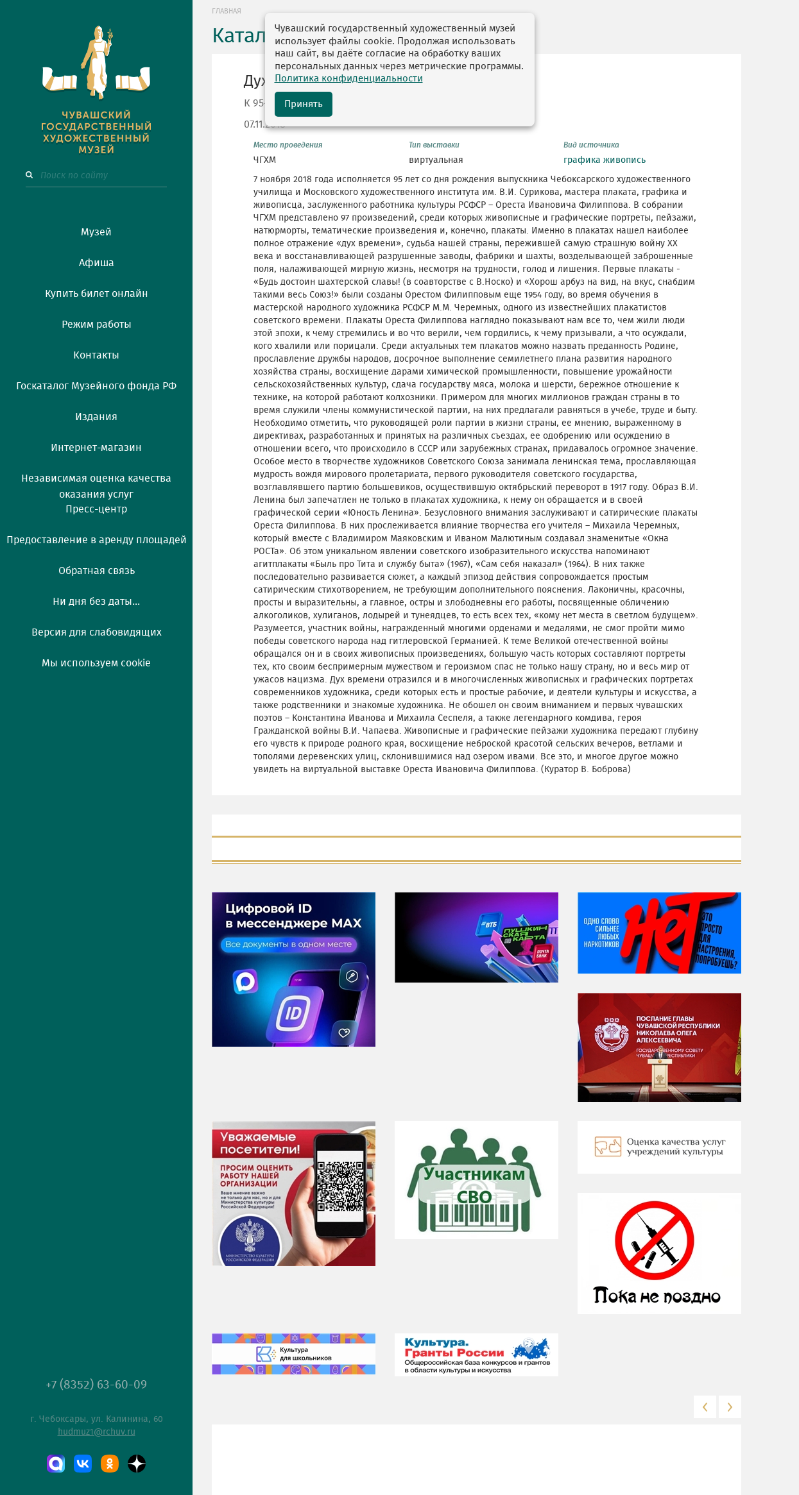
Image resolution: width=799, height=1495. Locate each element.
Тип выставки (434, 145)
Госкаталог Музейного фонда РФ (96, 386)
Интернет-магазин (96, 448)
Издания (96, 417)
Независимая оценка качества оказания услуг (96, 484)
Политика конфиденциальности (349, 78)
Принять (303, 104)
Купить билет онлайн (96, 294)
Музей (96, 232)
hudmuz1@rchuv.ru (96, 1432)
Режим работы (97, 324)
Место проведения (288, 145)
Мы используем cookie (96, 663)
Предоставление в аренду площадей (96, 540)
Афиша (96, 263)
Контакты (96, 355)
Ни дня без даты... (96, 601)
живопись (624, 160)
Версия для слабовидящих (96, 632)
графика (582, 160)
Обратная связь (96, 571)
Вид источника (591, 145)
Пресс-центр (96, 509)
